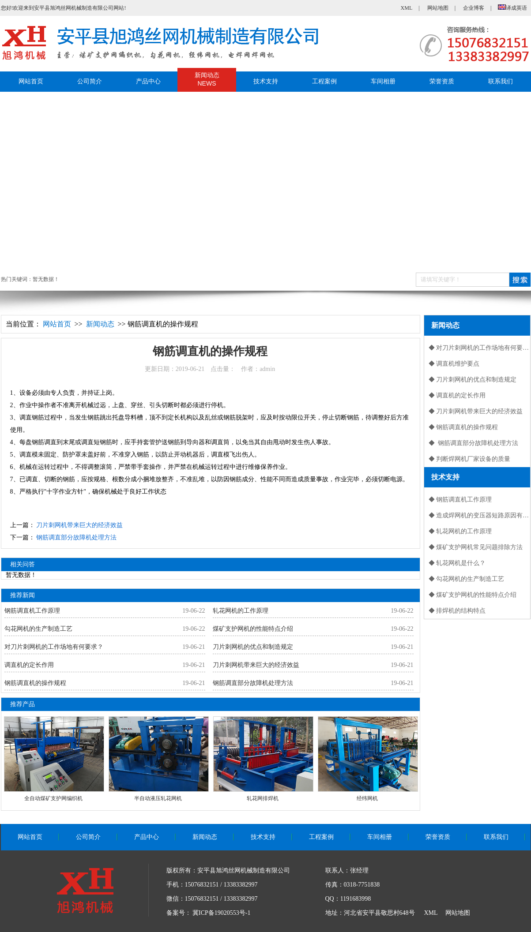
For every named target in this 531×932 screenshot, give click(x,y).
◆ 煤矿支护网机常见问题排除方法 (476, 547)
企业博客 (473, 8)
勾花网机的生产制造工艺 (38, 628)
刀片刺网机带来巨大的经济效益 (79, 525)
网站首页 (31, 81)
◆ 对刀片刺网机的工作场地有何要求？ (479, 347)
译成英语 (512, 8)
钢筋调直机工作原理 (32, 610)
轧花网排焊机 (263, 798)
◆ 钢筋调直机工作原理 (460, 499)
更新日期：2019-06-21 (210, 369)
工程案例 (324, 81)
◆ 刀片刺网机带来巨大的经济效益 (476, 411)
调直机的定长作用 (29, 665)
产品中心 (148, 81)
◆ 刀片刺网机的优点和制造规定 (473, 379)
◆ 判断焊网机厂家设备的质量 (470, 459)
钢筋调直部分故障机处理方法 (76, 537)
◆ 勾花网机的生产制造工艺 (467, 579)
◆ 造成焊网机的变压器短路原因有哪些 (479, 515)
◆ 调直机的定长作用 (457, 395)
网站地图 (437, 8)
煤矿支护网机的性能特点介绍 (253, 628)
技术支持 (265, 81)
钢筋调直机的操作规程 (35, 683)
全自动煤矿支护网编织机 (53, 798)
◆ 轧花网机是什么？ (457, 563)
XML (407, 8)
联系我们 (500, 81)
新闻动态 (206, 79)
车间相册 (383, 81)
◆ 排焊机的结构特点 (457, 610)
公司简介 (89, 81)
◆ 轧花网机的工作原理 (460, 531)
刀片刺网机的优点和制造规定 (253, 647)
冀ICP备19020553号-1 (221, 913)
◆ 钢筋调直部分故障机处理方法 (473, 443)
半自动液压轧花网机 (158, 798)
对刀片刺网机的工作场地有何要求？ (53, 647)
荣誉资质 (441, 81)
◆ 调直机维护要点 (454, 363)
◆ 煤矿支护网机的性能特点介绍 (473, 594)
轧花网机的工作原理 (240, 610)
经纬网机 (367, 798)
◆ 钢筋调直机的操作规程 (463, 427)
